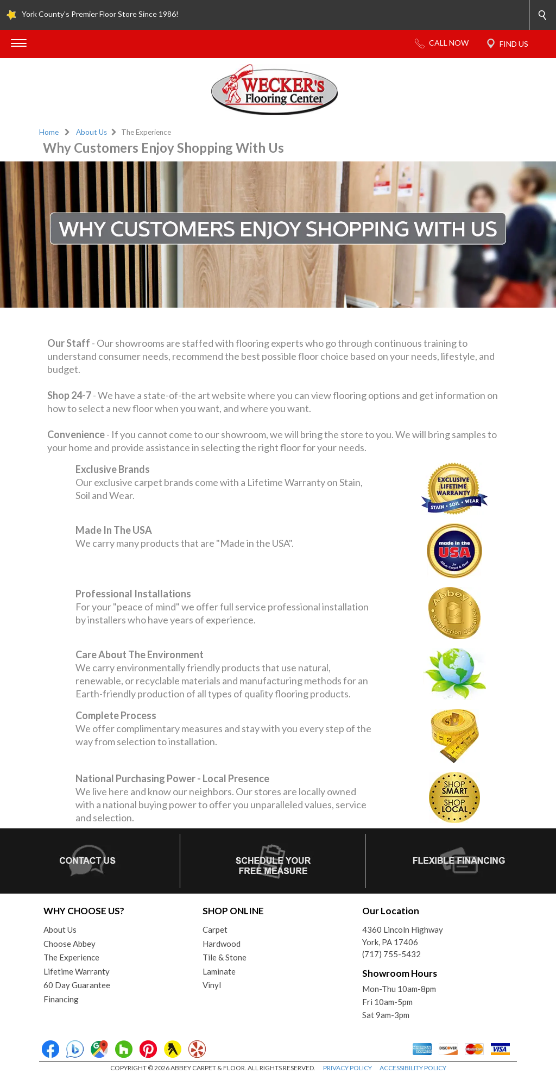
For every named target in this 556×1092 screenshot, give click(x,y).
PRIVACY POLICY (347, 1068)
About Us (91, 132)
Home (49, 132)
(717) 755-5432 (391, 954)
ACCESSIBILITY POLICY (413, 1068)
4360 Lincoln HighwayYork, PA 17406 (402, 936)
